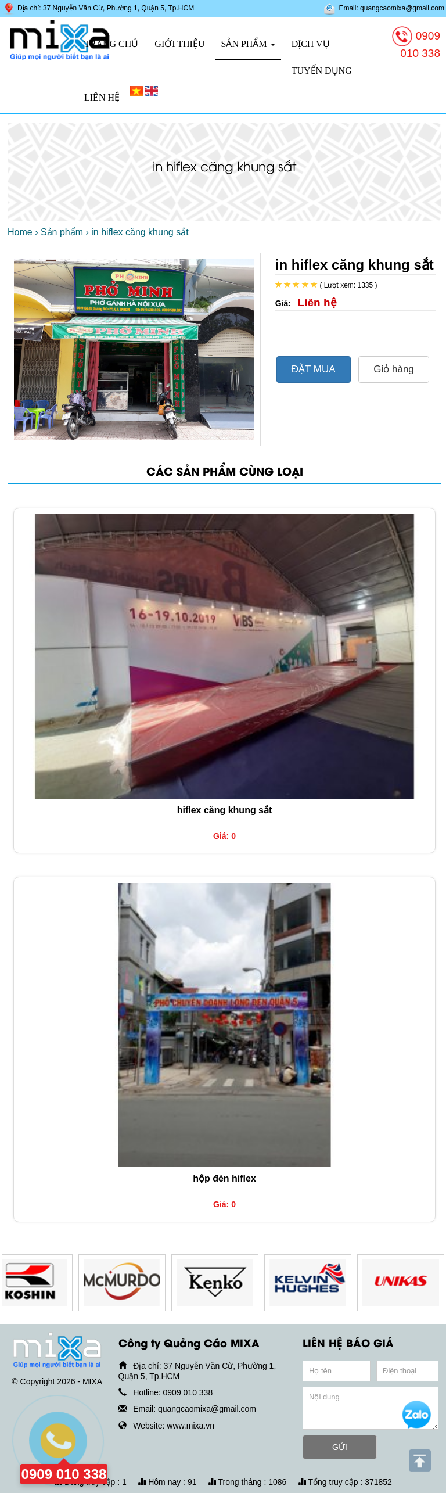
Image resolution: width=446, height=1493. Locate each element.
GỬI (339, 1447)
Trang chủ (111, 44)
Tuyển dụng (322, 71)
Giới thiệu (179, 44)
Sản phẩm (248, 44)
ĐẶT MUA (314, 369)
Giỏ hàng (393, 369)
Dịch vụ (311, 44)
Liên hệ (102, 97)
